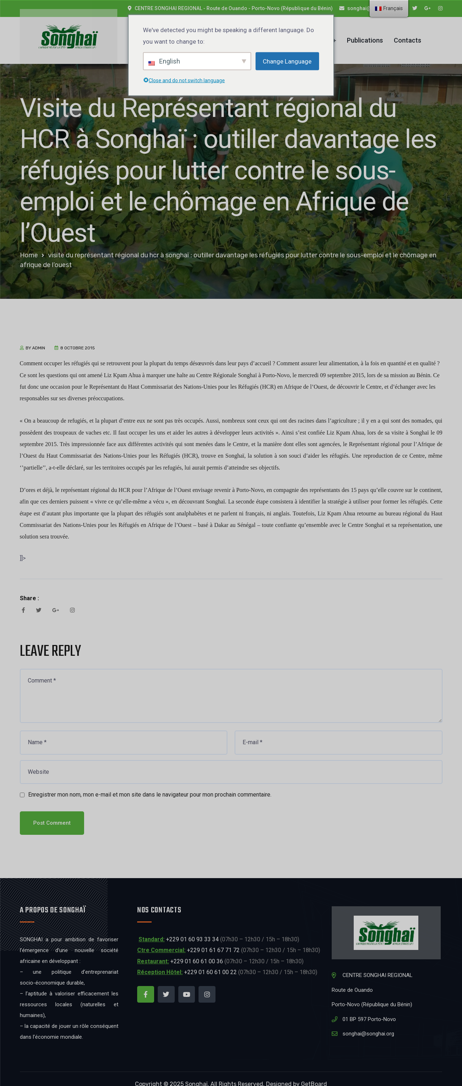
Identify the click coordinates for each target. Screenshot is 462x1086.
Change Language (287, 61)
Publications (365, 35)
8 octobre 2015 (77, 337)
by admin (35, 337)
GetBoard (314, 1073)
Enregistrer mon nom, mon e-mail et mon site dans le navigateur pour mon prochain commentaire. (149, 783)
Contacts (407, 35)
